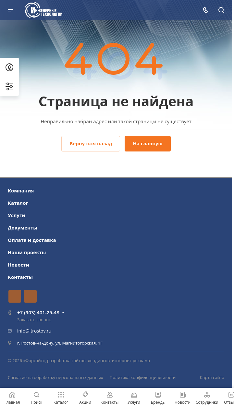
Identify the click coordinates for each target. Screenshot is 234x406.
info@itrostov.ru (34, 331)
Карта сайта (212, 377)
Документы (22, 227)
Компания (21, 190)
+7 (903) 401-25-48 (38, 312)
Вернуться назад (90, 143)
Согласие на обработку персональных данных (55, 377)
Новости (18, 264)
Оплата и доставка (32, 240)
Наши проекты (27, 252)
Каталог (18, 203)
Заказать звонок (34, 319)
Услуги (16, 215)
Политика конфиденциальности (143, 377)
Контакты (20, 277)
